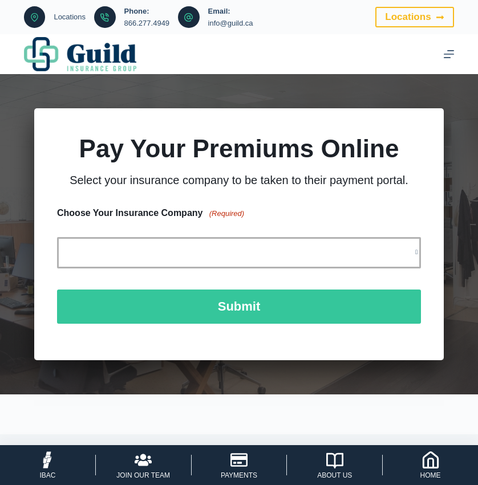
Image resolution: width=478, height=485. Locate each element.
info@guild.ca (230, 23)
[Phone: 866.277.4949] (105, 17)
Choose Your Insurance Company (150, 213)
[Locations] (35, 17)
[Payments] (239, 465)
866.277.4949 (147, 23)
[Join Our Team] (143, 465)
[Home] (430, 465)
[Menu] (449, 54)
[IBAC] (47, 465)
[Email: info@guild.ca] (189, 17)
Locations (70, 17)
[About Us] (334, 465)
